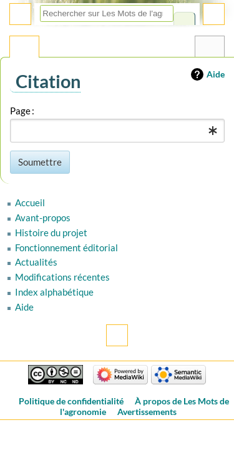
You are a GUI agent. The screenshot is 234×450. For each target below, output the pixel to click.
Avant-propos (43, 217)
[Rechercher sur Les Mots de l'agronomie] (106, 13)
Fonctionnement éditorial (66, 247)
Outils (209, 49)
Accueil (30, 202)
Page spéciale (24, 49)
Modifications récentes (62, 276)
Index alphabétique (54, 292)
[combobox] (117, 130)
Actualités (36, 262)
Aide (216, 74)
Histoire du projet (51, 232)
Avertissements (147, 411)
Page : (22, 110)
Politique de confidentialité (71, 401)
